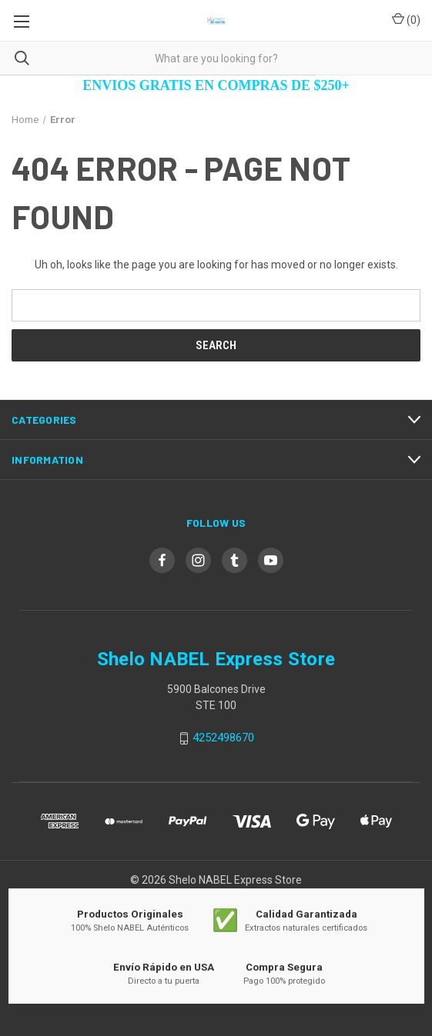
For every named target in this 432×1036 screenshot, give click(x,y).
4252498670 (223, 738)
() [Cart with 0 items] (406, 19)
